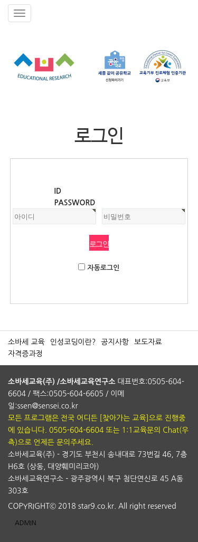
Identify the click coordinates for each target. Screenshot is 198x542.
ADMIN (25, 523)
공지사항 (115, 342)
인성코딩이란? (73, 342)
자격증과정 (25, 353)
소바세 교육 (26, 342)
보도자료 (148, 342)
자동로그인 (103, 267)
